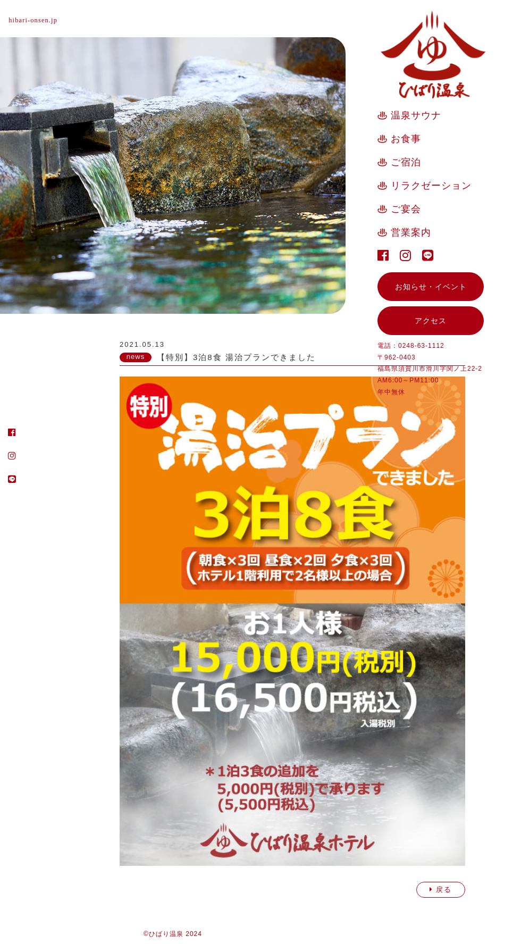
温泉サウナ (416, 115)
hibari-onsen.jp (39, 20)
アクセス (431, 320)
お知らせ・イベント (431, 286)
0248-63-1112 (421, 345)
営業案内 (411, 232)
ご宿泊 (406, 162)
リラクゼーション (431, 185)
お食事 (406, 138)
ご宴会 (406, 209)
